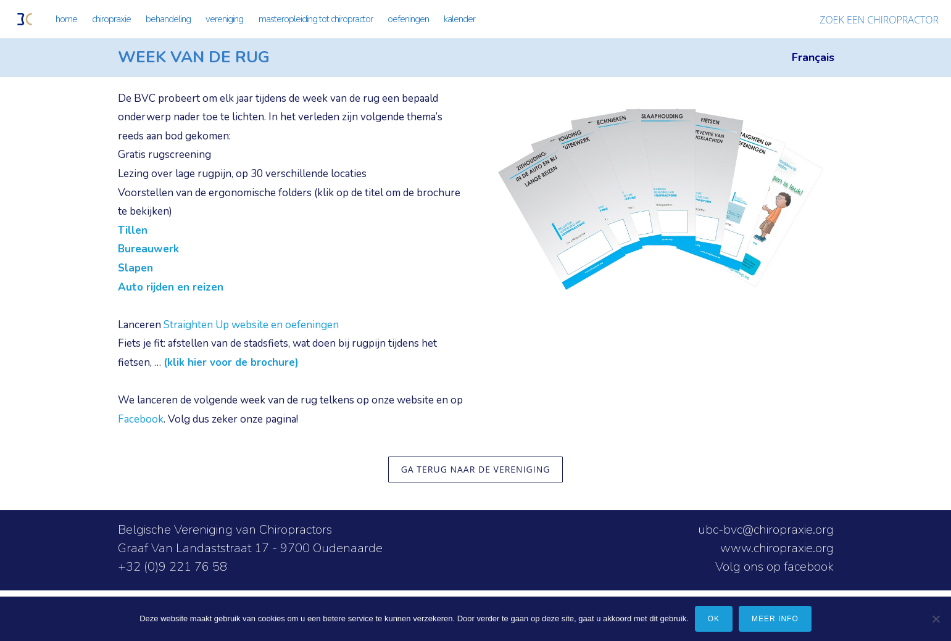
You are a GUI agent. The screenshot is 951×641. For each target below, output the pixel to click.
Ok (714, 618)
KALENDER (459, 19)
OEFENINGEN (408, 19)
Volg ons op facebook (774, 566)
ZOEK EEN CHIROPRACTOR (879, 20)
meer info (775, 618)
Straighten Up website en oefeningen (251, 325)
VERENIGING (224, 19)
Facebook (141, 419)
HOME (66, 19)
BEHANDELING (168, 19)
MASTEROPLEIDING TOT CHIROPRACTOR (316, 19)
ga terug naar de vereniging (475, 469)
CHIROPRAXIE (111, 19)
